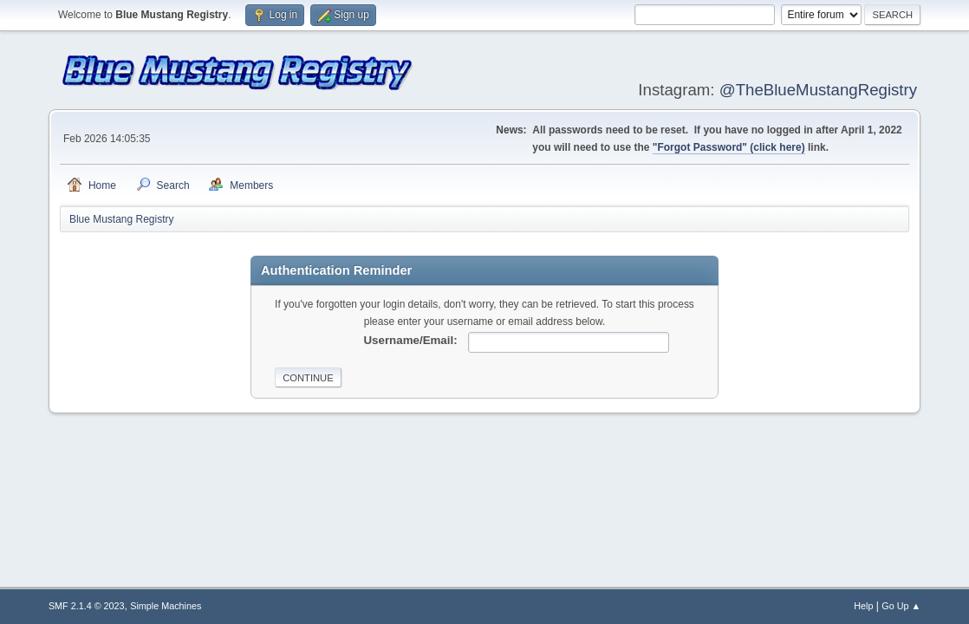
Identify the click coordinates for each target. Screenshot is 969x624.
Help (863, 606)
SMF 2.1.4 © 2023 (87, 606)
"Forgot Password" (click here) (729, 147)
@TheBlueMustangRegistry (818, 90)
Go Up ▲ (900, 606)
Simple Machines (165, 606)
